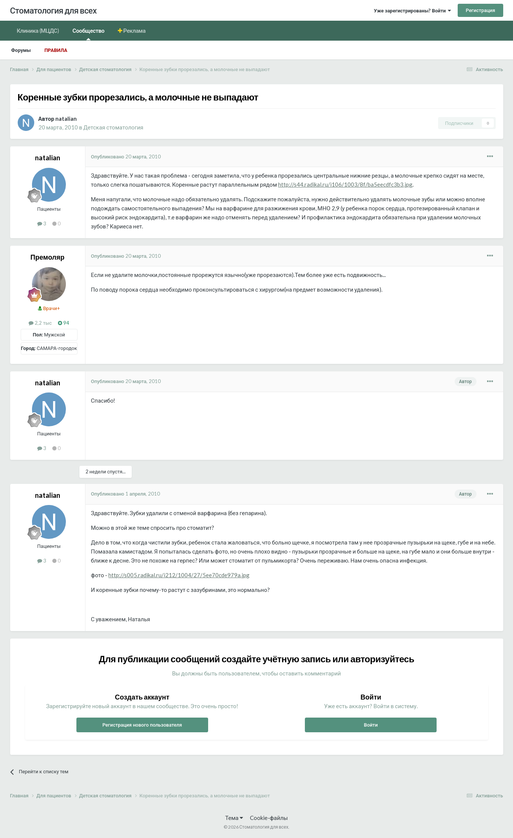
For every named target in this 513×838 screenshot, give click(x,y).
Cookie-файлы (269, 817)
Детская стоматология (113, 127)
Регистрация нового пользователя (142, 725)
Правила (55, 50)
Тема (234, 817)
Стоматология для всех (53, 10)
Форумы (21, 50)
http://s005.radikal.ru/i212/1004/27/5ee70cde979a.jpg (179, 575)
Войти (371, 725)
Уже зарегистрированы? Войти (412, 11)
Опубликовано (126, 157)
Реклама (134, 30)
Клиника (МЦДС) (38, 30)
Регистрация (480, 10)
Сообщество (89, 33)
